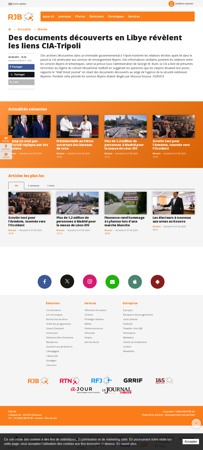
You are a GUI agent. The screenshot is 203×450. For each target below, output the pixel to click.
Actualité (24, 29)
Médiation (128, 337)
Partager (16, 66)
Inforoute (90, 333)
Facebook (45, 281)
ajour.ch (48, 16)
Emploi (88, 337)
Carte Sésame (130, 319)
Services (134, 16)
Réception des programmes (138, 314)
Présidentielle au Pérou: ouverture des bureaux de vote (75, 145)
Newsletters (112, 281)
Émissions (96, 16)
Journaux (64, 16)
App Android (158, 281)
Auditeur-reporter (181, 4)
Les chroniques (54, 314)
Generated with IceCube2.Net (180, 415)
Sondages (51, 360)
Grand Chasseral (55, 328)
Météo (88, 323)
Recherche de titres (56, 319)
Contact (127, 346)
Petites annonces (94, 328)
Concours (51, 365)
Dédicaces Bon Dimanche (59, 337)
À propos (128, 310)
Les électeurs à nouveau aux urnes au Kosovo (172, 219)
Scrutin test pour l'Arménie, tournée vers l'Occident (171, 145)
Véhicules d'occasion (95, 310)
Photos (80, 16)
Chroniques (116, 16)
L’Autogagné (52, 351)
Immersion (52, 333)
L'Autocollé (52, 356)
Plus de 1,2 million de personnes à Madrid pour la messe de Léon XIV (124, 145)
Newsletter (129, 351)
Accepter (191, 441)
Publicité (127, 323)
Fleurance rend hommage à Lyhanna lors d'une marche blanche (124, 221)
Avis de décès (92, 342)
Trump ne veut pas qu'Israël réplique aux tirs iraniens (28, 145)
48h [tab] (16, 185)
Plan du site (51, 418)
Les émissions (53, 310)
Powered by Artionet (152, 415)
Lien (14, 82)
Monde (42, 29)
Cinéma (89, 314)
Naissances (52, 342)
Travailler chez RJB (132, 328)
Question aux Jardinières (59, 346)
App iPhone (135, 281)
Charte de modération (135, 342)
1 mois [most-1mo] (51, 185)
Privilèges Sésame (94, 319)
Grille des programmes (58, 323)
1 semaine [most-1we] (33, 185)
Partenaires (129, 333)
